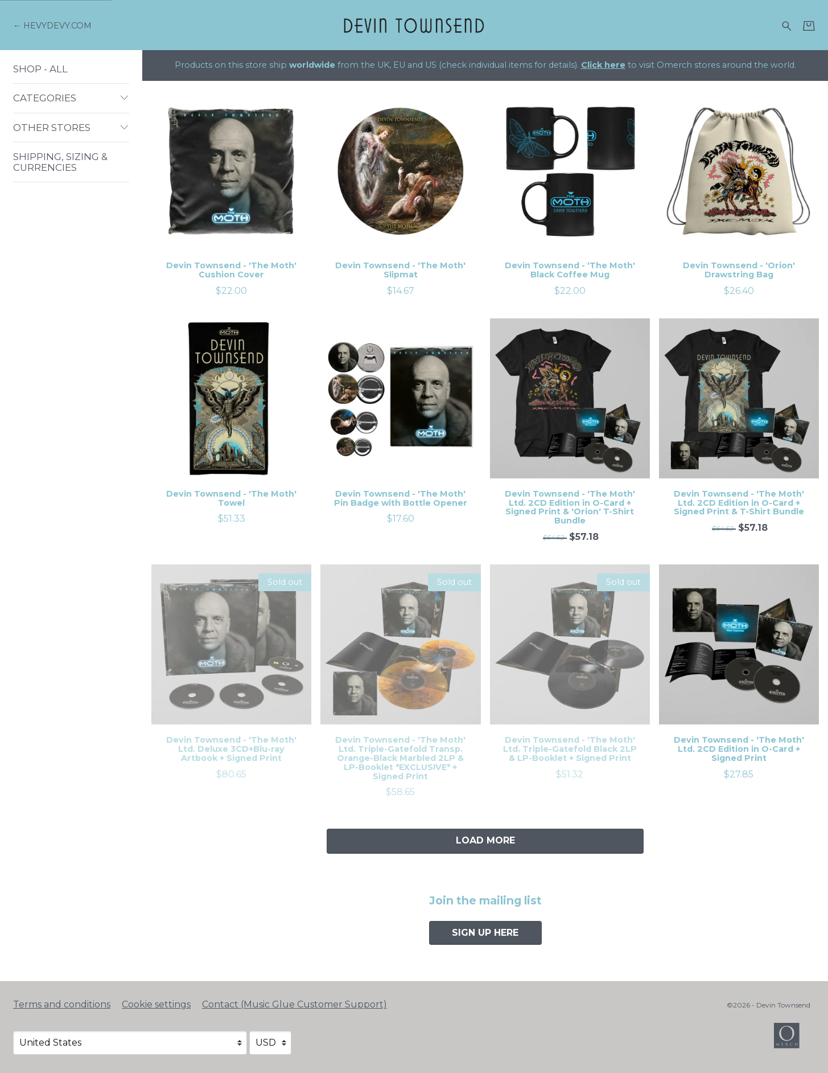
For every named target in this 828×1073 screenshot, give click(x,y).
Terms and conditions (61, 1004)
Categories (71, 98)
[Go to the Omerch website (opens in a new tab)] (792, 1041)
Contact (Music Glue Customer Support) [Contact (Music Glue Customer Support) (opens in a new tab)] (294, 1004)
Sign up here (485, 932)
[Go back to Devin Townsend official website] (52, 26)
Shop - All (40, 69)
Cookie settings (156, 1004)
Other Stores (71, 127)
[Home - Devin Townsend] (414, 25)
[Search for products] (787, 25)
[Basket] (809, 26)
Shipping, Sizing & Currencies (60, 162)
